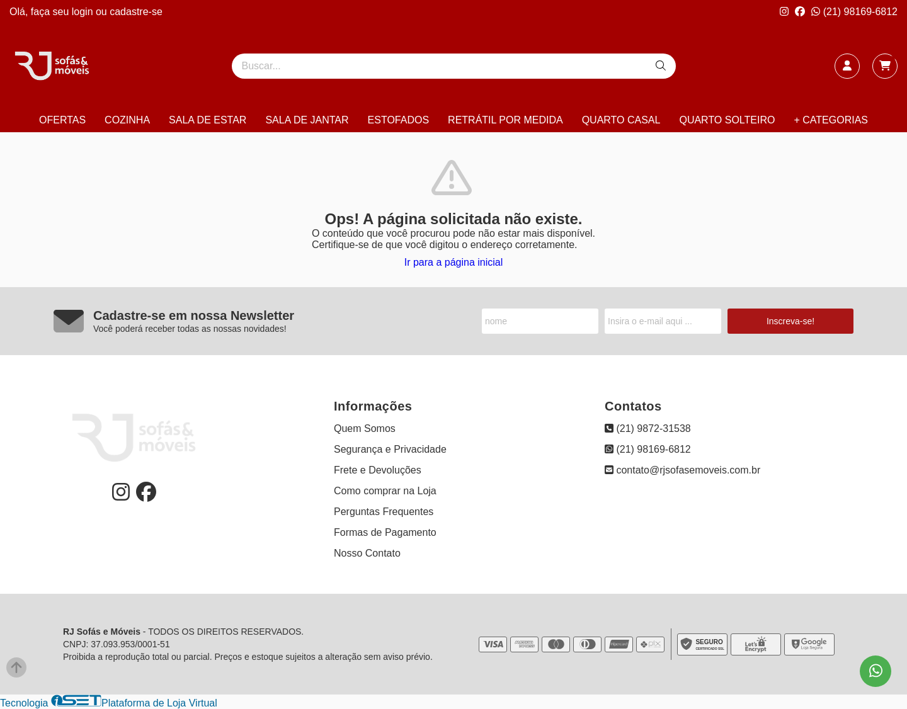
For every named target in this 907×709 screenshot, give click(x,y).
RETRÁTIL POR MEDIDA (505, 120)
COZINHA (127, 120)
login (84, 11)
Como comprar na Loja (385, 490)
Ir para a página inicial (453, 262)
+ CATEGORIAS (831, 120)
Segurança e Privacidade (390, 449)
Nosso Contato (367, 553)
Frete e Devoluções (377, 470)
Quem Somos (365, 428)
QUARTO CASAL (621, 120)
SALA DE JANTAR (306, 120)
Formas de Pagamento (385, 532)
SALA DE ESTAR (207, 120)
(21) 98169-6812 (854, 11)
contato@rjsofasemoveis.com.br (682, 470)
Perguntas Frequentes (383, 511)
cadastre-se (136, 11)
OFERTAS (62, 120)
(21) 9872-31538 (648, 428)
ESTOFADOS (399, 120)
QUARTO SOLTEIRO (727, 120)
